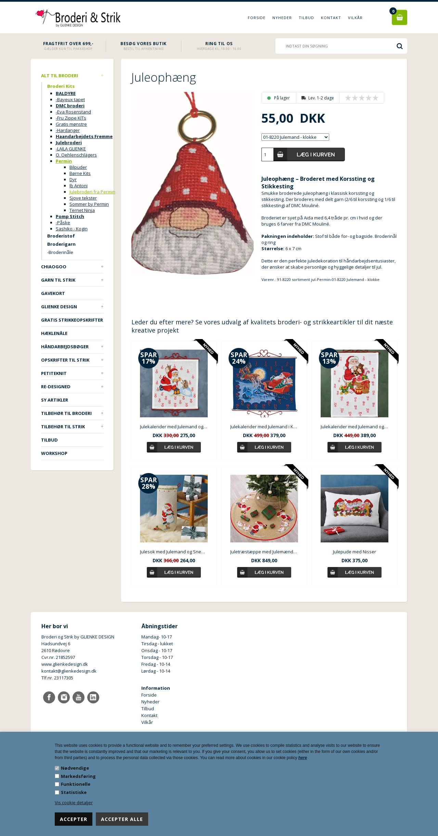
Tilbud (306, 17)
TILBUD (49, 440)
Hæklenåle (54, 333)
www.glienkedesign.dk (64, 664)
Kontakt (331, 17)
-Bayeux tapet (70, 99)
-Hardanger (68, 130)
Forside (257, 17)
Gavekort (53, 293)
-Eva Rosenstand (73, 112)
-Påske (63, 222)
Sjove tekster (83, 198)
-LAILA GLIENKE (71, 149)
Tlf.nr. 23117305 (57, 678)
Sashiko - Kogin (72, 229)
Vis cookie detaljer (74, 802)
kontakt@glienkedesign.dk (68, 671)
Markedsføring (78, 776)
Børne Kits (80, 173)
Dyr (73, 179)
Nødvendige (75, 768)
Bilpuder (78, 167)
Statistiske (74, 792)
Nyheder (282, 17)
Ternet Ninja (82, 210)
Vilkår (355, 17)
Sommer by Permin (89, 204)
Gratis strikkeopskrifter (72, 320)
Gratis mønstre (71, 124)
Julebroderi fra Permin (92, 192)
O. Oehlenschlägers (76, 155)
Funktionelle (75, 784)
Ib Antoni (78, 186)
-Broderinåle (60, 252)
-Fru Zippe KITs (71, 118)
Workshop (54, 453)
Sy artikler (54, 400)
